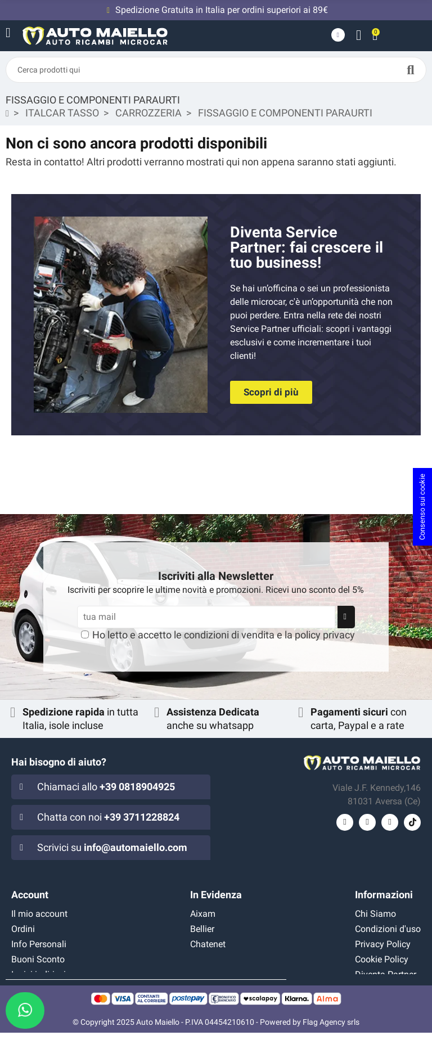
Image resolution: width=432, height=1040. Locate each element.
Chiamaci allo (106, 787)
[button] (271, 392)
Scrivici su (112, 847)
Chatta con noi (108, 817)
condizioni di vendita (229, 635)
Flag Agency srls (331, 1029)
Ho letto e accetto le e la (223, 635)
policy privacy (325, 635)
